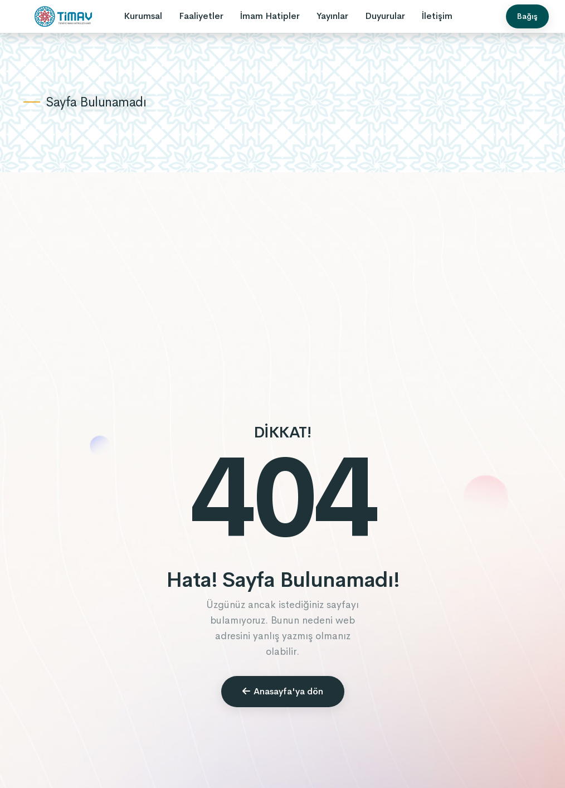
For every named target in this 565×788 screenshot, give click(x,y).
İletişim (437, 16)
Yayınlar (332, 16)
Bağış (527, 16)
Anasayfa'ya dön (282, 691)
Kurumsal (143, 16)
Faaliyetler (201, 16)
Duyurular (385, 16)
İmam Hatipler (270, 16)
